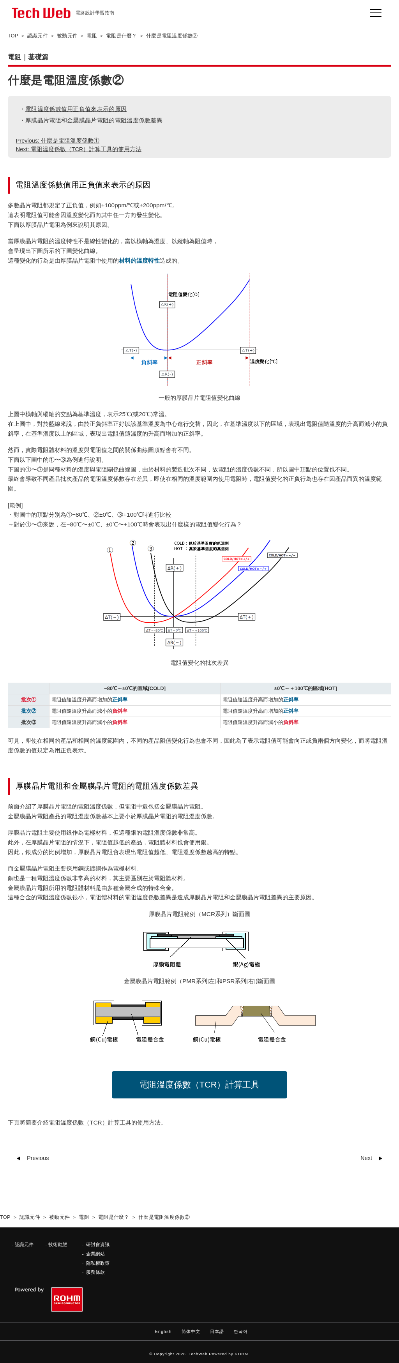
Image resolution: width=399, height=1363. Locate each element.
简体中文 (191, 1331)
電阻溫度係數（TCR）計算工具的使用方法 (105, 1122)
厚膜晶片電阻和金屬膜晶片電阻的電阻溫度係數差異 (93, 120)
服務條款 (95, 1272)
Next (366, 1158)
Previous (38, 1158)
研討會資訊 (97, 1244)
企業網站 (95, 1253)
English (163, 1331)
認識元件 (24, 1244)
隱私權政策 (97, 1263)
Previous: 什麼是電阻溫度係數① (57, 141)
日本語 (217, 1331)
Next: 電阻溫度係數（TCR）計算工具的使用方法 (79, 149)
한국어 (241, 1331)
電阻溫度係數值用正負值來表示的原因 (76, 109)
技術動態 (57, 1244)
